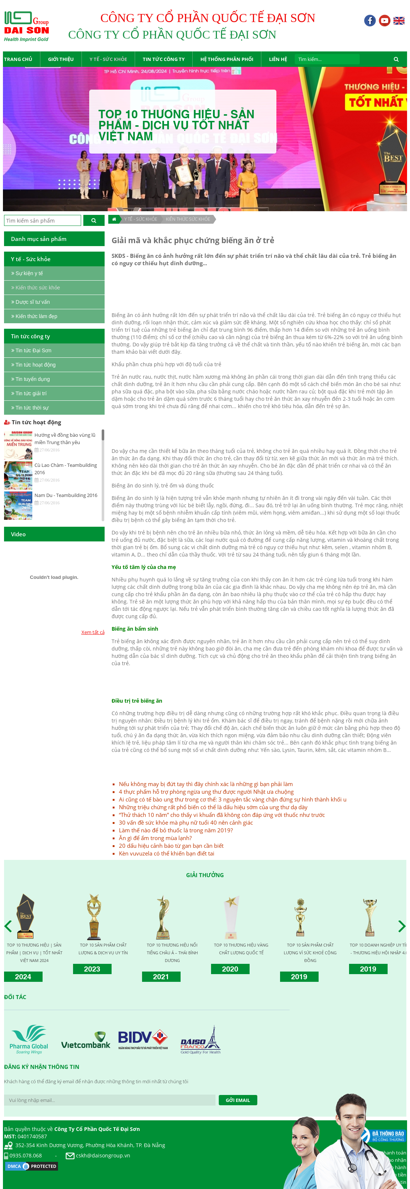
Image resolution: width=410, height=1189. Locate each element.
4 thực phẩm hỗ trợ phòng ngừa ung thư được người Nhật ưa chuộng (206, 791)
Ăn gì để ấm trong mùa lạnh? (155, 838)
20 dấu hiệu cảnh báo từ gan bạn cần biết (171, 845)
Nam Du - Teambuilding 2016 (66, 495)
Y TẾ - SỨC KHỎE (140, 219)
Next (404, 926)
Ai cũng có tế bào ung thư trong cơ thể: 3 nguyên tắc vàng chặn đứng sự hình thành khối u (232, 799)
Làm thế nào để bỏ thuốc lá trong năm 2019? (176, 830)
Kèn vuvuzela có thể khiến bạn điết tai (166, 853)
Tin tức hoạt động (32, 422)
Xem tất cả (93, 632)
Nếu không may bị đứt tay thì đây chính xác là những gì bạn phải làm (206, 784)
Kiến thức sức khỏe (188, 219)
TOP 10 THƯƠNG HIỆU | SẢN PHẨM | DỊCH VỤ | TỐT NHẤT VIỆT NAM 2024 (34, 952)
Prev (10, 926)
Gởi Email (238, 1100)
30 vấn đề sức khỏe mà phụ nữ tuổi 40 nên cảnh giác (186, 822)
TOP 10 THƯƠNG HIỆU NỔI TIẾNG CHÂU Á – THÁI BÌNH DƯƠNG (172, 952)
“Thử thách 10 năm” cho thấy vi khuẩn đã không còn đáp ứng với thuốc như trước (222, 814)
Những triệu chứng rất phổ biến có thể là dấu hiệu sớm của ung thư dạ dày (213, 807)
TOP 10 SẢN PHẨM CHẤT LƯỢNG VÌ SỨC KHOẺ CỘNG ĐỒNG (310, 952)
